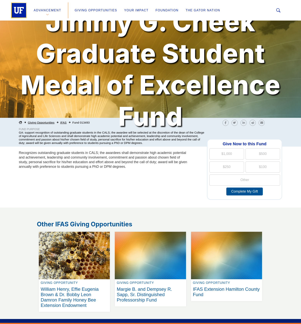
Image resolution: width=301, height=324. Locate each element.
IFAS (63, 122)
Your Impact (136, 10)
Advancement (47, 10)
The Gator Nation (203, 10)
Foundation (167, 10)
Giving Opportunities (96, 10)
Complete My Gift (244, 191)
